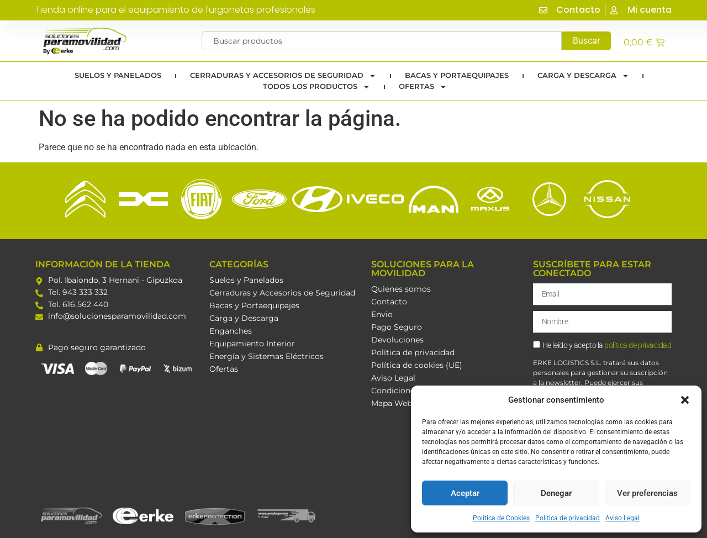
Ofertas (423, 86)
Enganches (230, 331)
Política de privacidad (567, 518)
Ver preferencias (647, 493)
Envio (382, 314)
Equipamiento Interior (252, 344)
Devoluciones (397, 340)
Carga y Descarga (583, 75)
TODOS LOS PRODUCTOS (316, 86)
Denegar (556, 493)
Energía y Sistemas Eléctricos (266, 356)
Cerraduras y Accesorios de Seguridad (283, 75)
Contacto (389, 302)
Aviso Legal (622, 518)
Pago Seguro (396, 327)
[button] (684, 399)
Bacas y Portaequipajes (254, 305)
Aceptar (465, 493)
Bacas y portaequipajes (457, 75)
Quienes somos (401, 289)
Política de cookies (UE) (416, 365)
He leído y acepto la (607, 346)
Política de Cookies (501, 518)
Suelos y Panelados (118, 75)
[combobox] (382, 40)
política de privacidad (637, 346)
